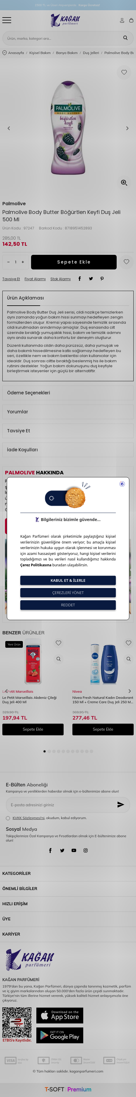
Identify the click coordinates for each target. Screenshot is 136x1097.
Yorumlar (17, 412)
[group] (68, 128)
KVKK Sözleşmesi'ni (28, 818)
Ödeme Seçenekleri (28, 393)
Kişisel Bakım (40, 53)
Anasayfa (13, 53)
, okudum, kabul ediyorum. (46, 818)
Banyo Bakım (67, 53)
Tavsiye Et (11, 279)
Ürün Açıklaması (25, 298)
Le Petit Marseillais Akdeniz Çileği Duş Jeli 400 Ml (29, 699)
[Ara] (125, 38)
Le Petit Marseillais (17, 691)
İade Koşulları (22, 450)
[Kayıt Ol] (121, 805)
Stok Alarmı (60, 279)
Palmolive (14, 204)
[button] (9, 128)
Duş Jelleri (91, 53)
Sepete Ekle (74, 262)
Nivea (77, 691)
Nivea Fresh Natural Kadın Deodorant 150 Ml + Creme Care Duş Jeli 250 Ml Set (102, 700)
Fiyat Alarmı (35, 279)
